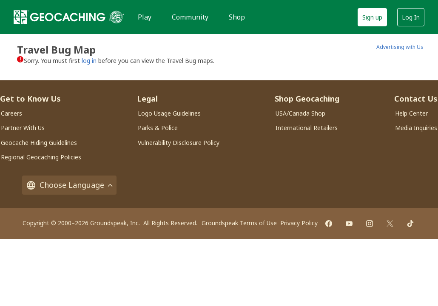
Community (190, 17)
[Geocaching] (59, 17)
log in (89, 61)
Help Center (411, 113)
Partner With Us (23, 128)
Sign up (372, 17)
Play (144, 17)
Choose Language (69, 185)
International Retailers (307, 128)
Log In (411, 17)
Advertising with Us (400, 47)
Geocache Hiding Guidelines (39, 143)
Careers (11, 113)
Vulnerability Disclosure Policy (178, 143)
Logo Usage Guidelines (169, 113)
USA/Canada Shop (300, 113)
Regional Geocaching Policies (41, 157)
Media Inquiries (416, 128)
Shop (237, 17)
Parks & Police (158, 128)
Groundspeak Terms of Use (239, 223)
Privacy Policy (299, 223)
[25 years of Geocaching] (116, 17)
